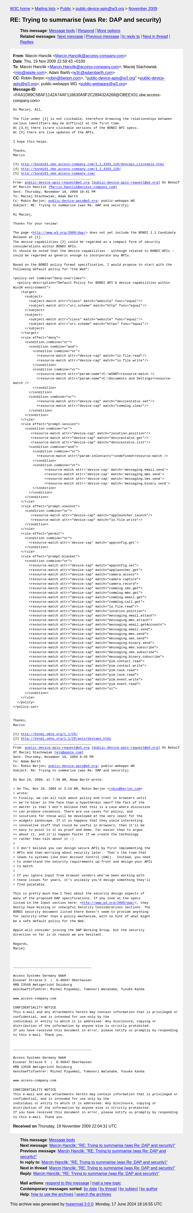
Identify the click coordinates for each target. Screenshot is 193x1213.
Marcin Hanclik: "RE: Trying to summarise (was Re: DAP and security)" (112, 1145)
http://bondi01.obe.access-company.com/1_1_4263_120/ (71, 169)
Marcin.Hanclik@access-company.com (89, 56)
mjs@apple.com (29, 72)
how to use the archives (52, 1194)
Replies (26, 42)
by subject (129, 1189)
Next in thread (155, 36)
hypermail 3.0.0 (79, 1204)
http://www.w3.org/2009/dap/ (59, 233)
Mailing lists (45, 9)
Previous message (102, 36)
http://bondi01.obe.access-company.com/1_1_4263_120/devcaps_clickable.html (92, 164)
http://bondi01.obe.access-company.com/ (58, 173)
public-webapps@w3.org (103, 84)
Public (65, 9)
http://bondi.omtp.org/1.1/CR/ (49, 734)
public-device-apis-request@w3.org (57, 182)
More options (109, 31)
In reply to (131, 36)
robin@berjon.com (64, 78)
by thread (108, 1189)
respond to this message (67, 1183)
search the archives (93, 1194)
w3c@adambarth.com (93, 72)
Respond (86, 31)
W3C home (20, 9)
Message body (62, 31)
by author (149, 1189)
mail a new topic (106, 1183)
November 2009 (143, 9)
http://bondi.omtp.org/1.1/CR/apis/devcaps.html (66, 739)
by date (90, 1189)
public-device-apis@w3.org (100, 9)
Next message (70, 36)
